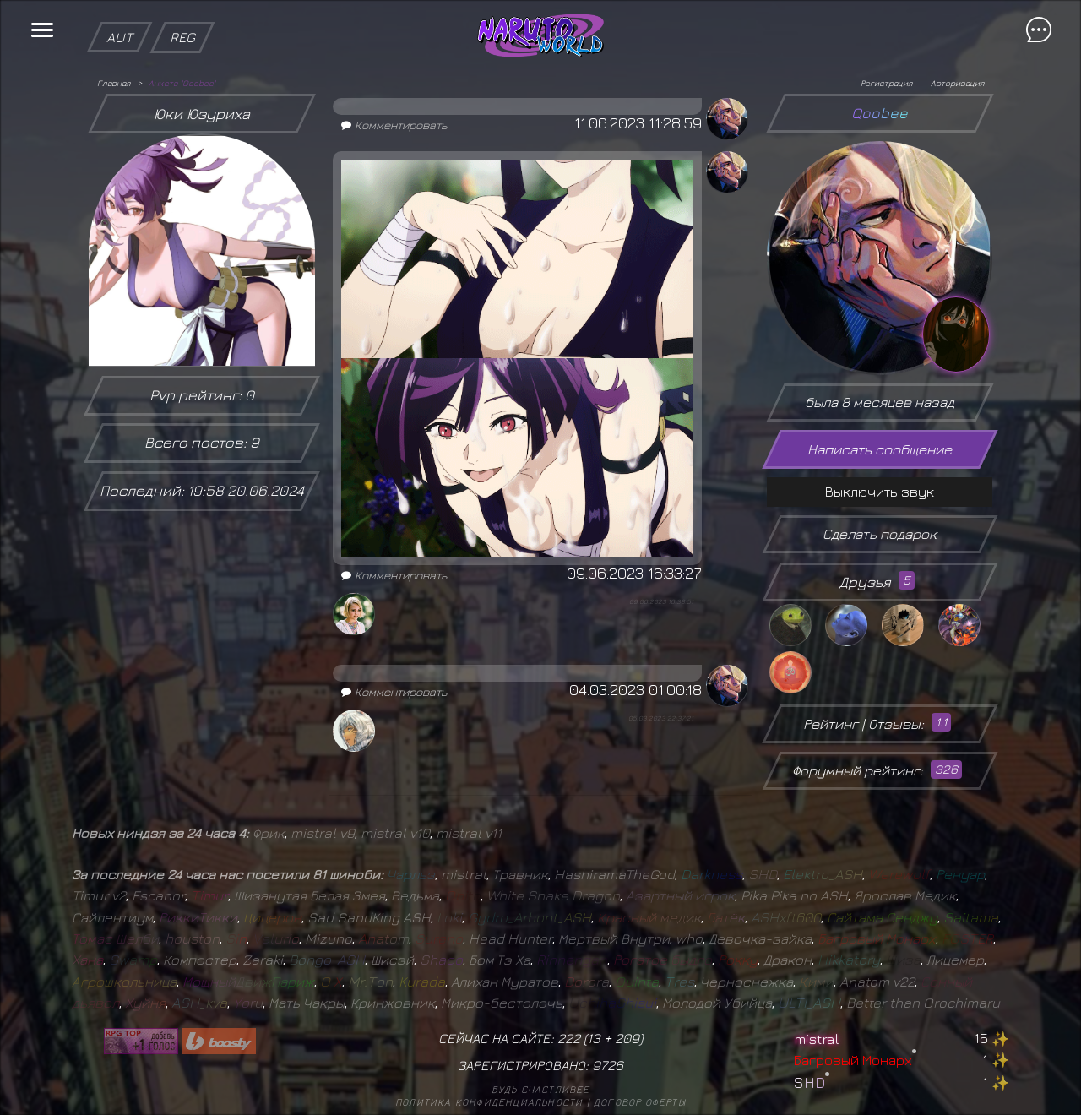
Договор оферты (640, 1102)
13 (593, 1038)
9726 (607, 1065)
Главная (113, 83)
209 (627, 1038)
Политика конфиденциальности (489, 1102)
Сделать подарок (880, 533)
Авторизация (957, 83)
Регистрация (886, 83)
